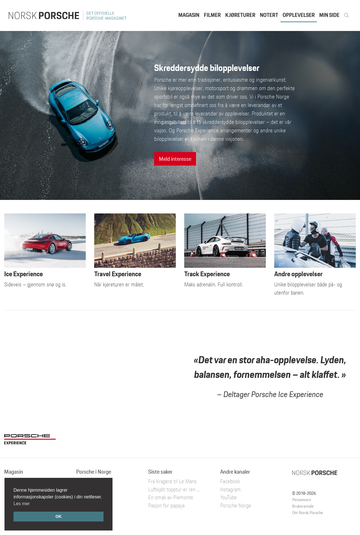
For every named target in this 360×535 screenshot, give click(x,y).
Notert (269, 15)
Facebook (230, 481)
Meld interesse (175, 158)
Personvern (301, 499)
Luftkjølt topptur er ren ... (174, 489)
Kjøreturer (240, 15)
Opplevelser (299, 15)
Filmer (212, 15)
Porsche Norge (235, 505)
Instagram (230, 489)
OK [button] (58, 516)
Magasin (188, 15)
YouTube (228, 497)
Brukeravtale (303, 506)
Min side (329, 15)
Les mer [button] (22, 503)
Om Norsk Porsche (307, 512)
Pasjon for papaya (166, 505)
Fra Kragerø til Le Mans (172, 481)
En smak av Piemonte (170, 497)
